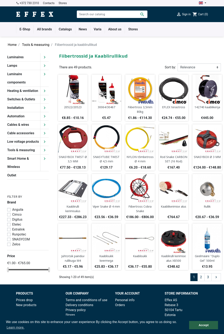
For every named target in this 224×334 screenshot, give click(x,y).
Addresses (123, 315)
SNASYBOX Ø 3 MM (207, 157)
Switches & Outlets (21, 99)
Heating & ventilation (22, 91)
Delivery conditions (80, 305)
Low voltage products (23, 142)
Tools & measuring (21, 150)
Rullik (207, 206)
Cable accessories (20, 133)
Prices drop (24, 300)
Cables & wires (18, 125)
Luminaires (15, 57)
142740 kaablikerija (207, 107)
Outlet (11, 175)
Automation (16, 116)
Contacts (49, 3)
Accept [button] (204, 325)
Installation (15, 108)
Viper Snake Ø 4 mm (106, 206)
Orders (120, 305)
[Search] (112, 14)
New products (26, 305)
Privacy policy (76, 310)
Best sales (23, 310)
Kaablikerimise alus (173, 206)
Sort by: (170, 67)
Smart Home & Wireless (18, 163)
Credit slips (123, 310)
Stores (63, 3)
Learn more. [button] (15, 327)
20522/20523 (73, 107)
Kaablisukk (140, 256)
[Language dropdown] (202, 3)
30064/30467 (106, 107)
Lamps (12, 66)
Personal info (125, 300)
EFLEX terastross (173, 107)
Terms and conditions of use (86, 300)
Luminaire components (16, 78)
